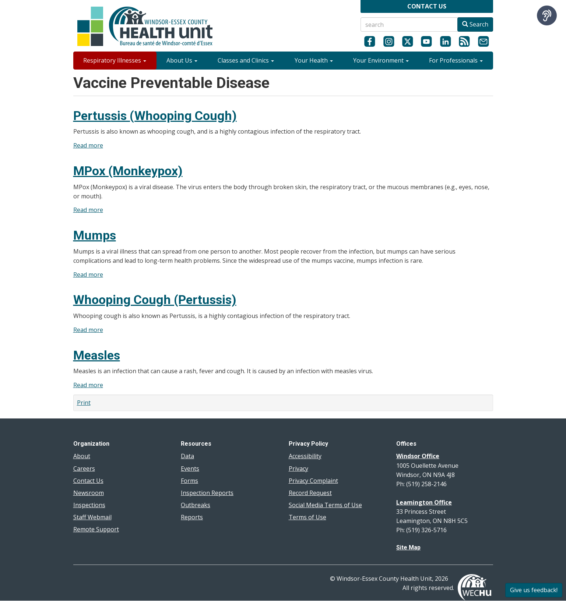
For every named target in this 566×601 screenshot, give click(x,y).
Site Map (408, 547)
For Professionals (456, 60)
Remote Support (96, 529)
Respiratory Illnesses (114, 60)
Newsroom (88, 493)
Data (187, 456)
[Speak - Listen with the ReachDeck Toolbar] (547, 15)
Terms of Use (307, 517)
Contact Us (88, 481)
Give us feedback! (534, 590)
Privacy (298, 468)
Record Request (310, 493)
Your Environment (381, 60)
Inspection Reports (207, 493)
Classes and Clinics (246, 60)
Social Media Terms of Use (325, 505)
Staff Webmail (92, 517)
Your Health (314, 60)
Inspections (89, 505)
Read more (88, 145)
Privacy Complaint (313, 481)
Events (190, 468)
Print (84, 403)
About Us (181, 60)
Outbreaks (195, 505)
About (81, 456)
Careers (84, 468)
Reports (192, 517)
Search (475, 24)
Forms (189, 481)
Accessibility (305, 456)
